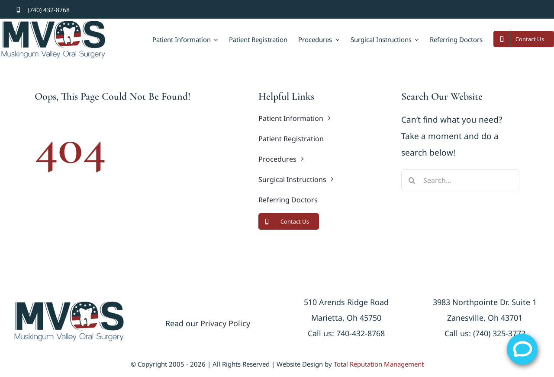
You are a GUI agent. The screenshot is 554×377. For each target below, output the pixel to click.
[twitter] (524, 10)
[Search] (412, 180)
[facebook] (509, 10)
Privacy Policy (225, 323)
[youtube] (538, 10)
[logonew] (69, 304)
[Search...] (460, 180)
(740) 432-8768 (49, 10)
